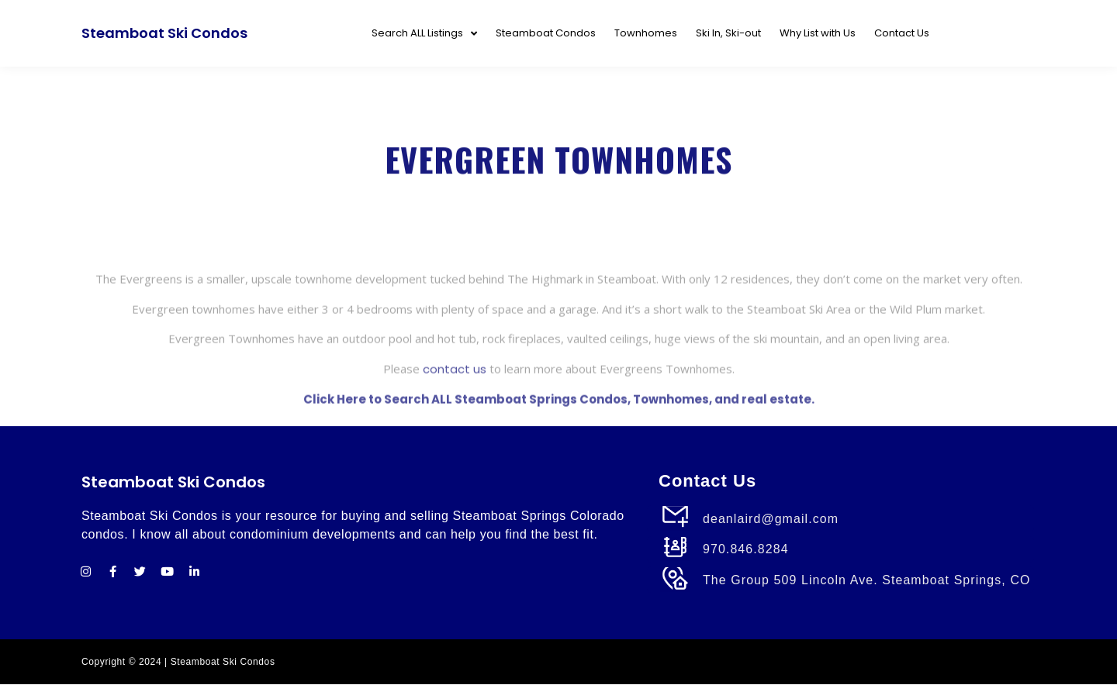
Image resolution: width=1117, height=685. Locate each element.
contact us (454, 400)
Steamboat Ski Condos (164, 33)
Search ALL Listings (424, 33)
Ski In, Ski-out (728, 33)
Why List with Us (818, 33)
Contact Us (901, 33)
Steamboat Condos (546, 33)
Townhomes (645, 33)
